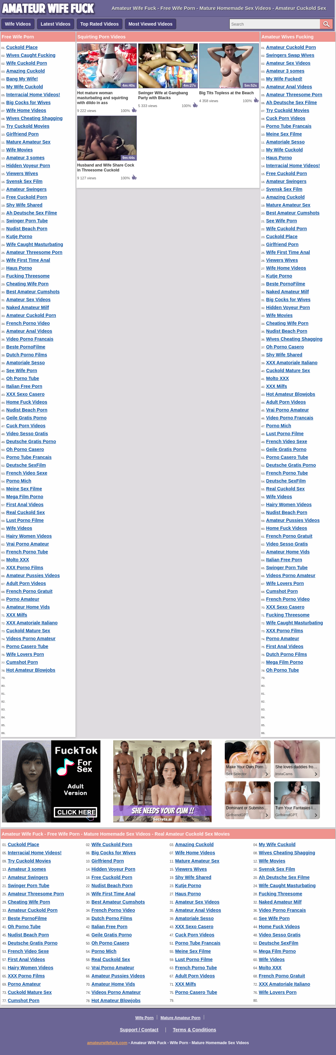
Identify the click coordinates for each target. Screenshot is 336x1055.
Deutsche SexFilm (26, 465)
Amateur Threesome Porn (34, 252)
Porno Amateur (22, 599)
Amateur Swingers (26, 189)
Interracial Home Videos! (33, 94)
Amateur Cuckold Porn (31, 315)
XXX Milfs (16, 614)
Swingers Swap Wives (290, 55)
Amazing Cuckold (25, 71)
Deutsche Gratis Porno (31, 441)
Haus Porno (19, 268)
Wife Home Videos (26, 110)
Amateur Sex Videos (28, 299)
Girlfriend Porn (22, 134)
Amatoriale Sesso (25, 362)
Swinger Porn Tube (27, 220)
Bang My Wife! (22, 78)
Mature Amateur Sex (28, 142)
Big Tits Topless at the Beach (226, 93)
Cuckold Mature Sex (28, 630)
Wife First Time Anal (28, 260)
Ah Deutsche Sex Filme (31, 212)
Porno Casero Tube (27, 646)
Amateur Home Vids (28, 607)
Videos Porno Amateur (30, 638)
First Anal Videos (25, 504)
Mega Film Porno (24, 496)
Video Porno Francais (29, 339)
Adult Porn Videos (26, 583)
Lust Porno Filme (25, 520)
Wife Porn (144, 1018)
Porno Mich (18, 480)
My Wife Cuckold (24, 86)
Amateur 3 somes (25, 157)
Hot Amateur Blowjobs (30, 670)
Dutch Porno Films (26, 354)
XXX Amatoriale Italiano (32, 622)
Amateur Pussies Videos (33, 575)
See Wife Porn (21, 370)
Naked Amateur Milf (27, 307)
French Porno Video (28, 323)
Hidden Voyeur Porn (28, 165)
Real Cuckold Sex (25, 512)
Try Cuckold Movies (27, 126)
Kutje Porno (19, 236)
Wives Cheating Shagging (34, 118)
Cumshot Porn (22, 662)
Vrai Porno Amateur (27, 544)
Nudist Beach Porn (26, 228)
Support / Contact (139, 1029)
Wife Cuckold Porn (26, 63)
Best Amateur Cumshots (33, 291)
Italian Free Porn (24, 386)
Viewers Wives (22, 173)
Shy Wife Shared (24, 205)
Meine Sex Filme (24, 488)
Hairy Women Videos (29, 536)
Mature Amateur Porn (180, 1018)
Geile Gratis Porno (26, 417)
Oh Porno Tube (22, 378)
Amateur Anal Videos (29, 331)
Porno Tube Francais (29, 457)
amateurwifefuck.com (107, 1043)
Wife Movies (19, 149)
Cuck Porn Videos (26, 425)
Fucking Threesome (28, 276)
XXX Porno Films (24, 567)
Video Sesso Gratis (27, 433)
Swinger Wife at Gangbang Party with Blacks (163, 95)
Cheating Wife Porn (27, 283)
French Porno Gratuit (29, 591)
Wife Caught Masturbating (34, 244)
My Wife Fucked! (284, 78)
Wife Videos (18, 24)
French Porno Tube (27, 551)
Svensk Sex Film (24, 181)
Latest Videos (56, 24)
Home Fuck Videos (26, 402)
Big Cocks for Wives (28, 102)
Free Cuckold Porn (26, 197)
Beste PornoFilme (25, 346)
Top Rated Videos (99, 24)
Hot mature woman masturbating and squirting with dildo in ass (102, 98)
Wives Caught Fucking (30, 55)
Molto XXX (17, 559)
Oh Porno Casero (25, 449)
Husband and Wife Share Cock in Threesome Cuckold (105, 167)
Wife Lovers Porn (25, 654)
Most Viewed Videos (151, 24)
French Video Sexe (26, 473)
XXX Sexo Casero (25, 394)
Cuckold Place (22, 47)
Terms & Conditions (194, 1029)
